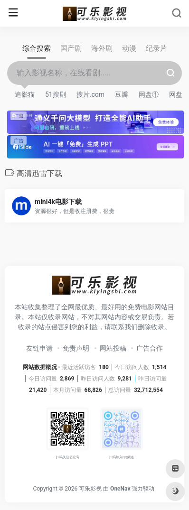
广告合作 (149, 348)
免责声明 (76, 348)
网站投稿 (113, 348)
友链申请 (39, 348)
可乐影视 (90, 488)
